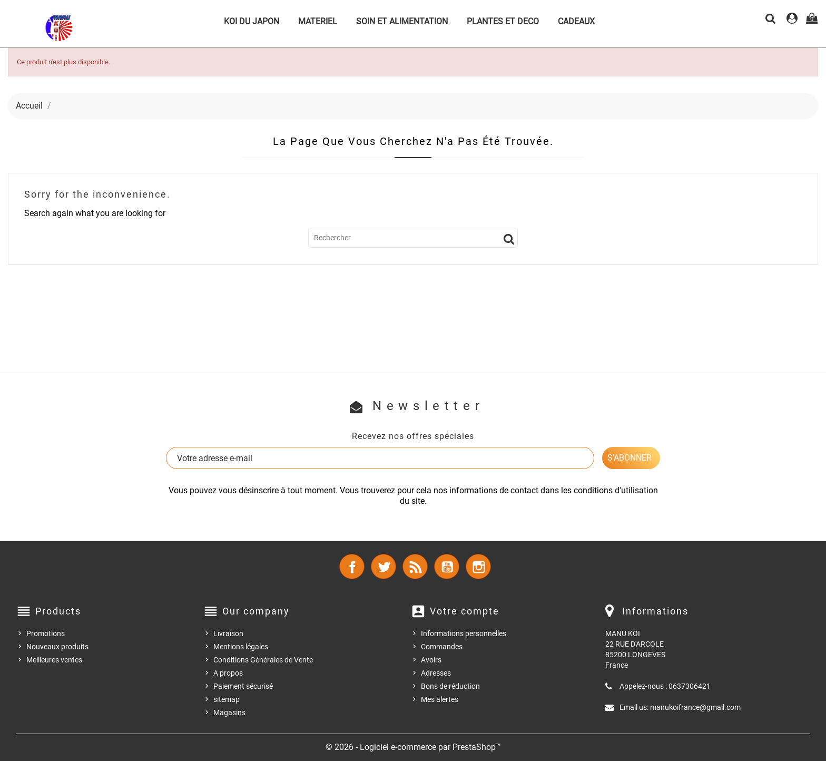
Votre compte (464, 611)
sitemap (226, 699)
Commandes (442, 646)
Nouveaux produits (57, 646)
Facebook (352, 566)
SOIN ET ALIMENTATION (402, 21)
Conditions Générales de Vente (263, 660)
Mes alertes (439, 699)
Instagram (478, 566)
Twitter (383, 566)
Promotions (45, 633)
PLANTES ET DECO (503, 21)
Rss (415, 566)
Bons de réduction (450, 686)
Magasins (229, 712)
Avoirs (431, 660)
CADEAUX (576, 21)
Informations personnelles (463, 633)
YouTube (447, 566)
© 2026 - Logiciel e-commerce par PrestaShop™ (413, 747)
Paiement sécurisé (243, 686)
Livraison (228, 633)
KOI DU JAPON (251, 21)
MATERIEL (317, 21)
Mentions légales (240, 646)
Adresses (436, 673)
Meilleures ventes (54, 660)
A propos (228, 673)
